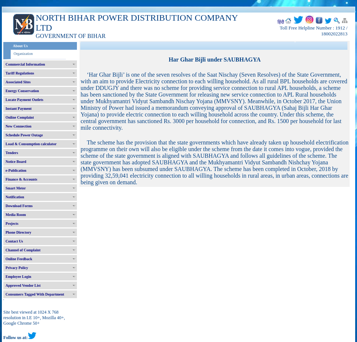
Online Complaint (20, 117)
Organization (23, 54)
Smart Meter (16, 188)
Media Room (16, 215)
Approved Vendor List (23, 285)
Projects (12, 223)
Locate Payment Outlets (24, 100)
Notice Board (16, 162)
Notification (15, 197)
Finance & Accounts (21, 179)
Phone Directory (18, 232)
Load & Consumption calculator (31, 144)
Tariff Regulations (20, 73)
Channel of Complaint (23, 250)
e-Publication (16, 170)
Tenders (12, 153)
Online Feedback (19, 259)
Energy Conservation (22, 91)
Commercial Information (25, 64)
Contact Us (14, 241)
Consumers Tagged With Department (35, 294)
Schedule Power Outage (24, 135)
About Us (20, 46)
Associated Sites (18, 82)
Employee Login (18, 277)
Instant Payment (19, 109)
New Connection (18, 126)
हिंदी (281, 22)
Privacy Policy (17, 268)
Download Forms (19, 206)
